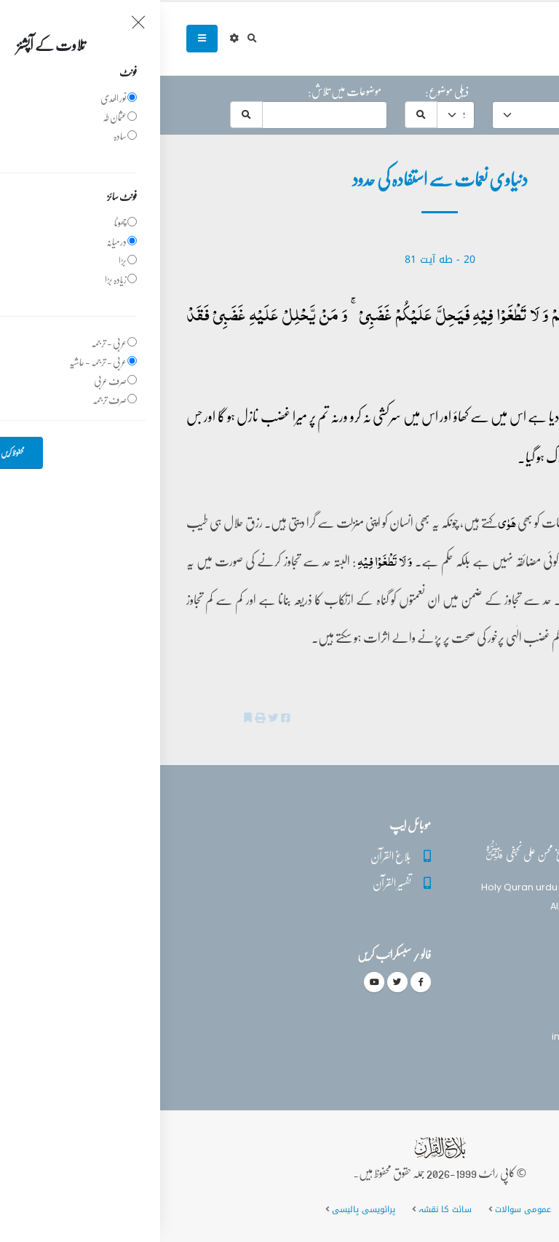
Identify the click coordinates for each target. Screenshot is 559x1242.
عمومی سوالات (363, 1209)
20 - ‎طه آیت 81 (280, 259)
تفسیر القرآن (232, 883)
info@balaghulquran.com (452, 1036)
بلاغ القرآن (230, 856)
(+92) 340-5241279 (469, 1011)
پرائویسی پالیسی (203, 1209)
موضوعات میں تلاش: (184, 91)
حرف (517, 91)
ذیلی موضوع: (287, 91)
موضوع (428, 91)
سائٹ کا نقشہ (285, 1209)
